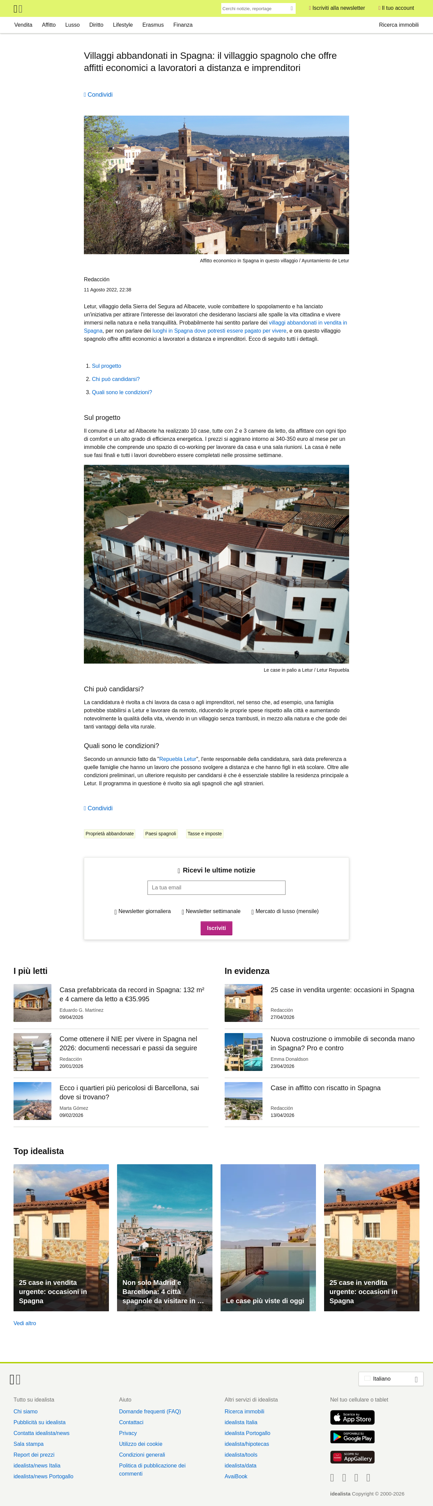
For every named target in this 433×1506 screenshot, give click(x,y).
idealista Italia (241, 1422)
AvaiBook (236, 1476)
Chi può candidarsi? (116, 379)
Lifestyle (123, 25)
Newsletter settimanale (213, 911)
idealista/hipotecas (247, 1444)
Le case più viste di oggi (265, 1301)
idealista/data (240, 1465)
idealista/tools (241, 1455)
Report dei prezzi (34, 1455)
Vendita (23, 25)
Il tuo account (398, 8)
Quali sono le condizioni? (122, 392)
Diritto (96, 25)
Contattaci (131, 1422)
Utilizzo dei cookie (140, 1444)
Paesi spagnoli (160, 833)
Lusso (72, 25)
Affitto (49, 25)
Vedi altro (25, 1323)
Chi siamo (26, 1411)
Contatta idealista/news (41, 1433)
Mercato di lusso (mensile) (287, 911)
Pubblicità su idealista (40, 1422)
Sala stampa (29, 1444)
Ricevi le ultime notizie (219, 870)
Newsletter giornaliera (144, 911)
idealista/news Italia (37, 1465)
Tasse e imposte (205, 833)
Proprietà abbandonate (110, 833)
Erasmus (153, 25)
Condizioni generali (142, 1455)
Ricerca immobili (398, 25)
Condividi (100, 94)
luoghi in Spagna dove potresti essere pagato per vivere (220, 331)
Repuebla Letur (177, 759)
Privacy (128, 1433)
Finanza (183, 25)
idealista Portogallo (247, 1433)
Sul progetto (106, 366)
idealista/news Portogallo (43, 1476)
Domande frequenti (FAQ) (150, 1411)
